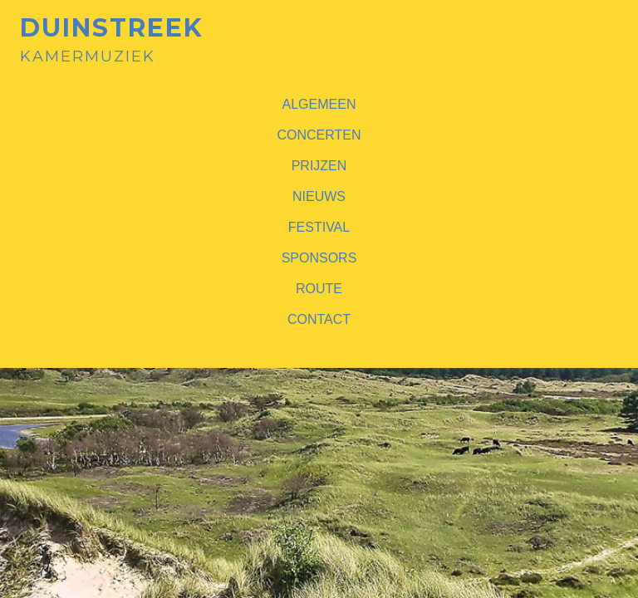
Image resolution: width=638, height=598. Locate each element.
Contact (319, 319)
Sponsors (319, 258)
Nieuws (319, 196)
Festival (319, 227)
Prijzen (319, 166)
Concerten (319, 135)
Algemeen (319, 104)
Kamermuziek (112, 40)
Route (319, 289)
